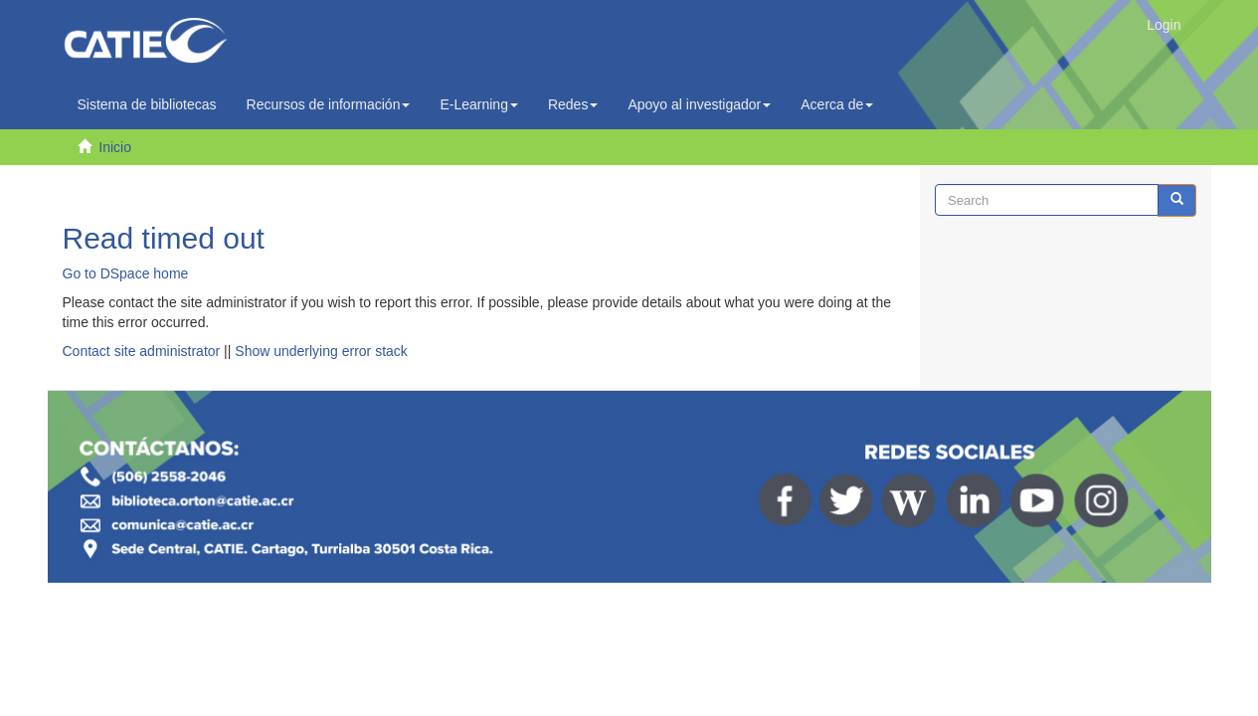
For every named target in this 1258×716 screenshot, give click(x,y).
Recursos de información (329, 104)
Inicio (114, 147)
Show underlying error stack (321, 351)
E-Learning (479, 104)
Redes (573, 104)
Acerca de (837, 104)
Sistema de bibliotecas (147, 104)
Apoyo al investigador (699, 104)
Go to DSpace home (126, 273)
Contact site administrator (142, 351)
